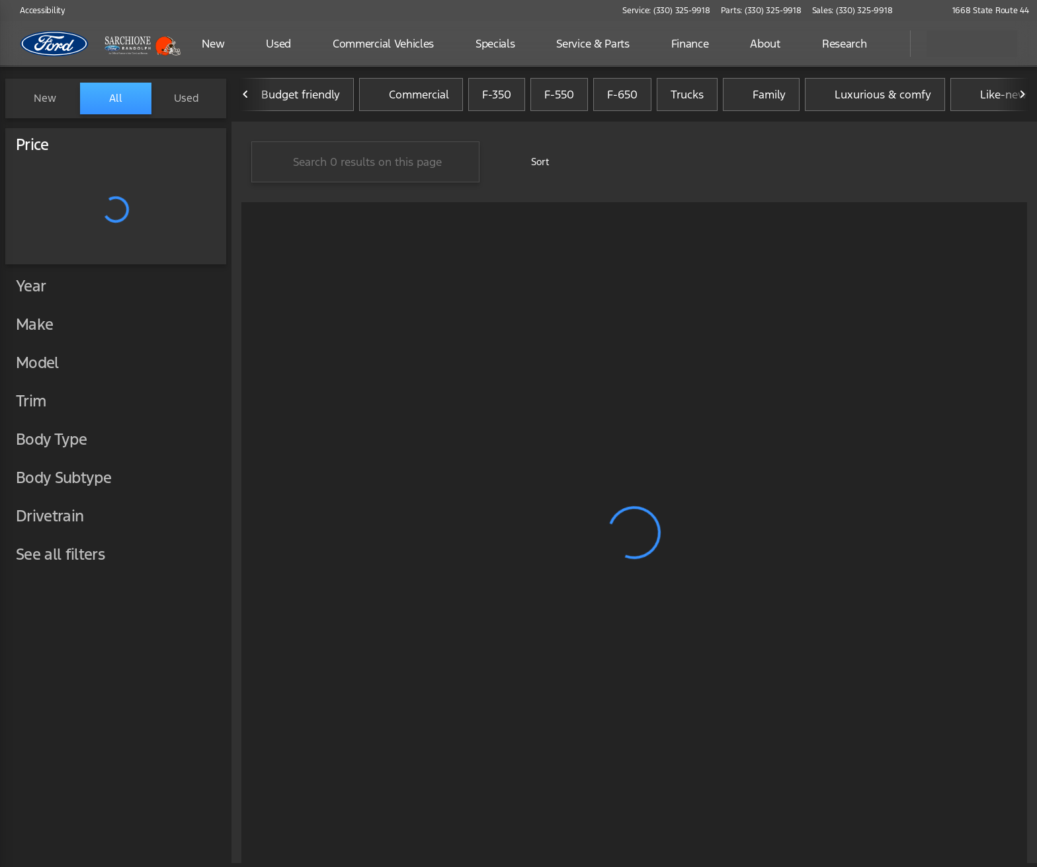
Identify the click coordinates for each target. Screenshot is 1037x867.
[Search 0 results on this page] (365, 166)
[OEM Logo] (54, 43)
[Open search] (883, 43)
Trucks (687, 98)
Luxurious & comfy (875, 98)
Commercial (411, 98)
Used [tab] (186, 98)
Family (761, 98)
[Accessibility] (36, 11)
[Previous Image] (246, 98)
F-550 (559, 98)
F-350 (496, 98)
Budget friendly (292, 98)
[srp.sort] (531, 165)
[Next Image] (1022, 98)
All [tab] (115, 98)
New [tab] (45, 98)
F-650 (622, 98)
